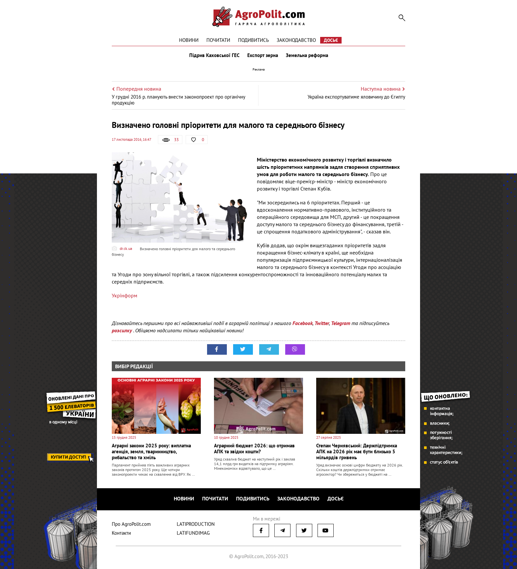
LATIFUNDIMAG (193, 533)
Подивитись (253, 40)
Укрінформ (124, 295)
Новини (188, 40)
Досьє (331, 40)
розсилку (122, 330)
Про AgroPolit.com (131, 524)
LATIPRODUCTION (196, 524)
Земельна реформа (307, 55)
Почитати (218, 40)
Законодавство (296, 40)
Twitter (322, 323)
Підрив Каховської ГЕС (214, 55)
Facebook (302, 323)
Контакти (121, 533)
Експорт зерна (262, 55)
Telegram (340, 323)
